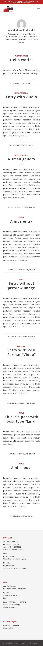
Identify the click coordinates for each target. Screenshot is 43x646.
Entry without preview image (21, 285)
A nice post (21, 467)
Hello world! (21, 59)
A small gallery (21, 159)
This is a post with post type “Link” (21, 419)
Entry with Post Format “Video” (21, 352)
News (16, 93)
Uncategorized (21, 56)
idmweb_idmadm (27, 83)
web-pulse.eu (32, 643)
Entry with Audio (21, 96)
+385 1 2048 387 (13, 544)
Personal (24, 93)
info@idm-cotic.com (16, 549)
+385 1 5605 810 (12, 542)
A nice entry (21, 221)
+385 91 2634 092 (14, 547)
